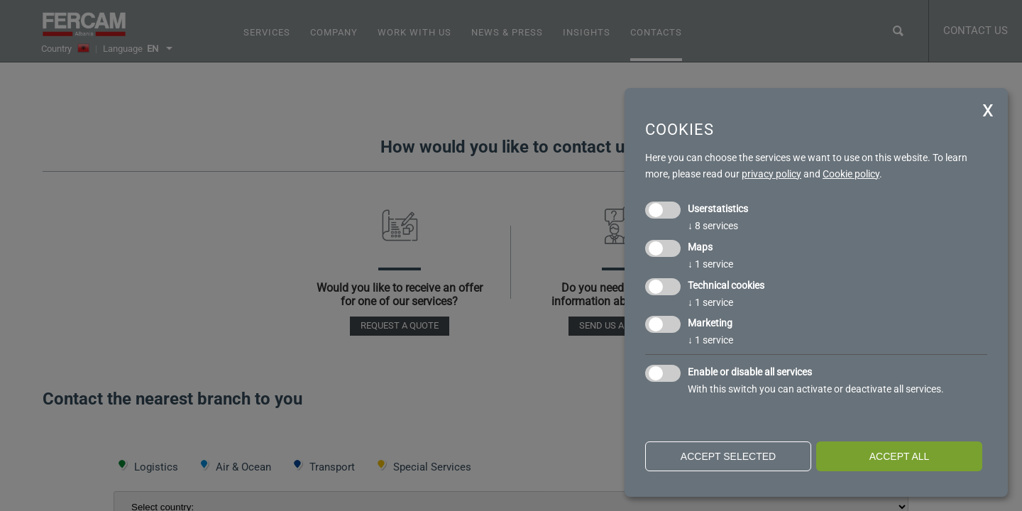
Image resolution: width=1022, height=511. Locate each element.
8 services (713, 225)
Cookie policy (851, 174)
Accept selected (728, 456)
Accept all (899, 456)
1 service (710, 264)
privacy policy (771, 174)
